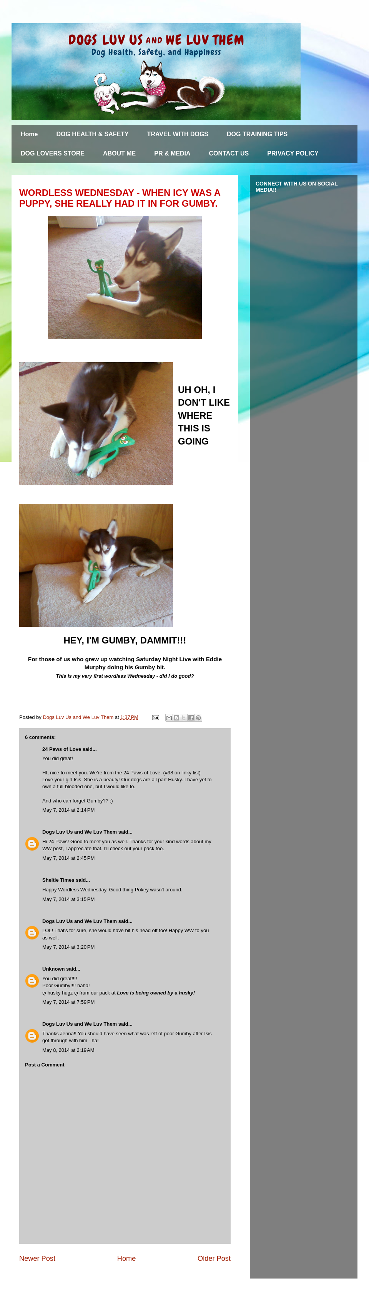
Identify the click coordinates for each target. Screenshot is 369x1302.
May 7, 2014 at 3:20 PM (68, 947)
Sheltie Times (58, 880)
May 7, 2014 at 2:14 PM (68, 810)
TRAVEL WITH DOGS (177, 134)
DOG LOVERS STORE (53, 153)
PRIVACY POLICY (293, 153)
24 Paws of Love (61, 749)
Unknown (53, 969)
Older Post (214, 1258)
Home (29, 134)
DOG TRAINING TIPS (257, 134)
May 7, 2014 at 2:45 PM (68, 858)
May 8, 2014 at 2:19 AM (68, 1050)
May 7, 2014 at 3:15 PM (68, 899)
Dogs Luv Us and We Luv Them (79, 832)
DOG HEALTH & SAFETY (92, 134)
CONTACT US (229, 153)
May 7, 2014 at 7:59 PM (68, 1002)
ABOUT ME (119, 153)
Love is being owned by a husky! (156, 993)
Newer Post (37, 1258)
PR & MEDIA (172, 153)
